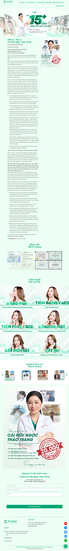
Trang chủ (22, 2)
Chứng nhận (40, 2)
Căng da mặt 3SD (14, 211)
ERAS (25, 225)
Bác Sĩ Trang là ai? (31, 2)
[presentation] (1, 20)
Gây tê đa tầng (25, 227)
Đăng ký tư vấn (60, 6)
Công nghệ (48, 2)
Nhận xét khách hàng (58, 2)
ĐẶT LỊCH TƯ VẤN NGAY (34, 506)
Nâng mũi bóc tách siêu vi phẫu (21, 202)
